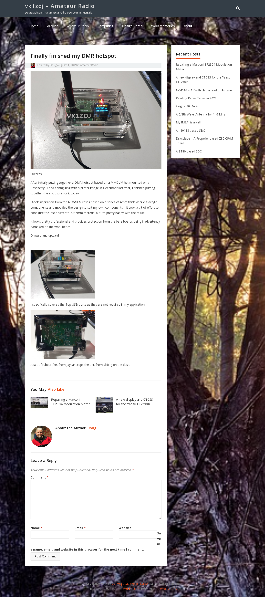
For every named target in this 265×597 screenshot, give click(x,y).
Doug (53, 65)
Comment (39, 477)
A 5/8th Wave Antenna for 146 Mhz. (201, 114)
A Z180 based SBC (189, 151)
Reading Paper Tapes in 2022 (196, 98)
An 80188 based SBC (190, 130)
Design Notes (132, 26)
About (187, 26)
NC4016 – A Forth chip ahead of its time (204, 90)
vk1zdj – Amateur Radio (60, 6)
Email (80, 528)
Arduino (52, 26)
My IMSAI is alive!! (188, 122)
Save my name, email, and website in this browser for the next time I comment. (96, 541)
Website (125, 528)
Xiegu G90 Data (187, 106)
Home (34, 26)
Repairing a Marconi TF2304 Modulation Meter (70, 401)
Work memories (163, 26)
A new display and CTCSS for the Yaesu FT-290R (134, 401)
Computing (105, 26)
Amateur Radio (78, 26)
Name (36, 528)
